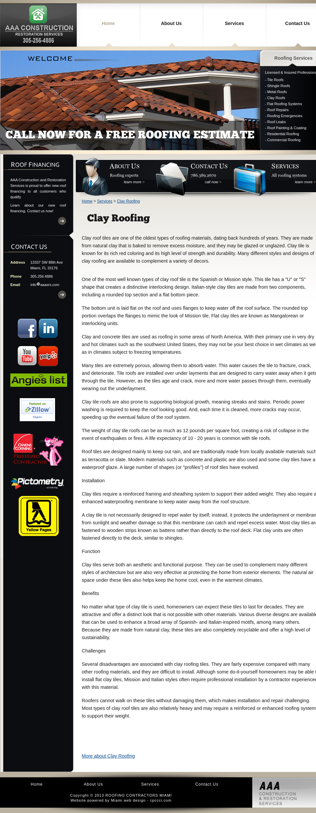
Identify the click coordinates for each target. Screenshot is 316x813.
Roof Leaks (276, 122)
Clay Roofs (276, 98)
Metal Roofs (277, 92)
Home (108, 23)
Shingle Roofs (278, 86)
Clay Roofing (128, 201)
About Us (171, 23)
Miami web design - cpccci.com (141, 800)
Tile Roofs (275, 80)
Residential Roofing (283, 134)
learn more (134, 182)
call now (213, 182)
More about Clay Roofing (108, 756)
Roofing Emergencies (284, 116)
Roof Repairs (278, 110)
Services (234, 23)
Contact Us (206, 784)
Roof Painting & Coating (286, 128)
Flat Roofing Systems (284, 104)
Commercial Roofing (284, 140)
